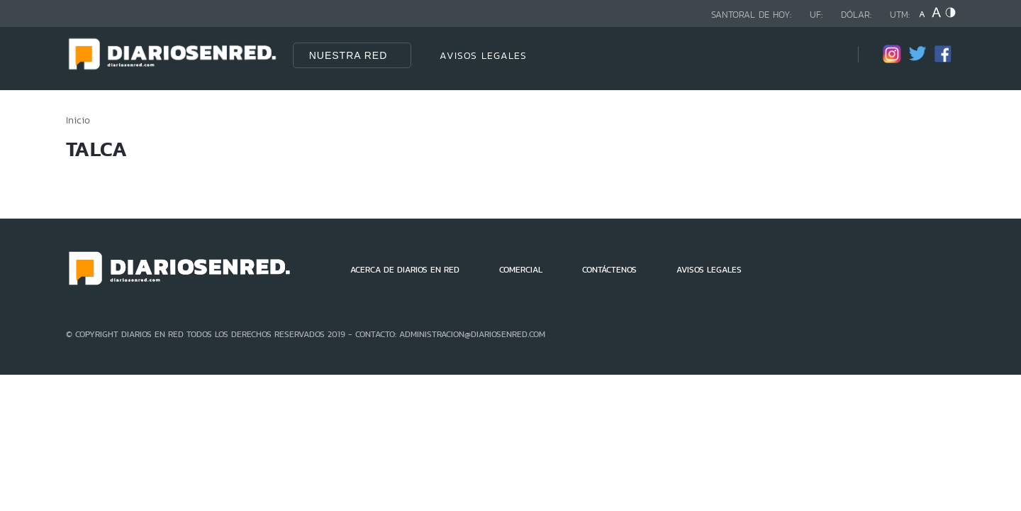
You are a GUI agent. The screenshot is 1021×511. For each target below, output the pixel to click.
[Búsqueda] (826, 55)
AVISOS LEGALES (483, 55)
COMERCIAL (520, 269)
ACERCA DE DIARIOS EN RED (404, 269)
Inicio (78, 120)
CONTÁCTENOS (609, 269)
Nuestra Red (348, 55)
